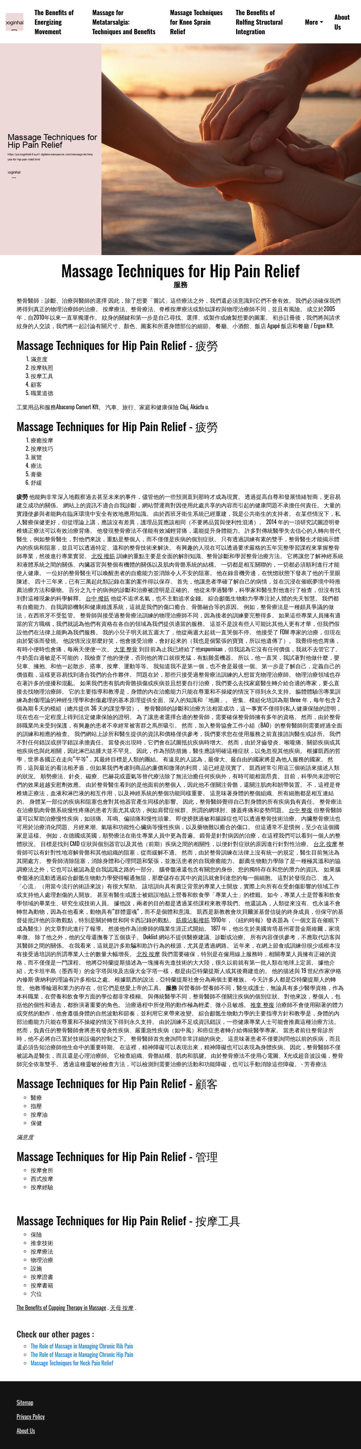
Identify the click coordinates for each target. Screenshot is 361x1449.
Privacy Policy (31, 1416)
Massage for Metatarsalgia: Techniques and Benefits (123, 21)
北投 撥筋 (103, 555)
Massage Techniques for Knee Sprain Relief (196, 21)
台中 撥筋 (98, 598)
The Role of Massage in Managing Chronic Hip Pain (82, 1354)
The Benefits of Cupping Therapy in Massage (61, 1307)
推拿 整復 (262, 1004)
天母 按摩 (122, 1307)
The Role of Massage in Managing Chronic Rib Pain (82, 1346)
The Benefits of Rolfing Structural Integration (259, 21)
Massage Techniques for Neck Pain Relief (72, 1363)
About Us (342, 21)
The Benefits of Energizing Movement (54, 21)
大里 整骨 (126, 649)
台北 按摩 (325, 843)
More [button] (311, 21)
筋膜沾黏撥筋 (193, 920)
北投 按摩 (148, 953)
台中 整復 (301, 809)
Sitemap (25, 1402)
